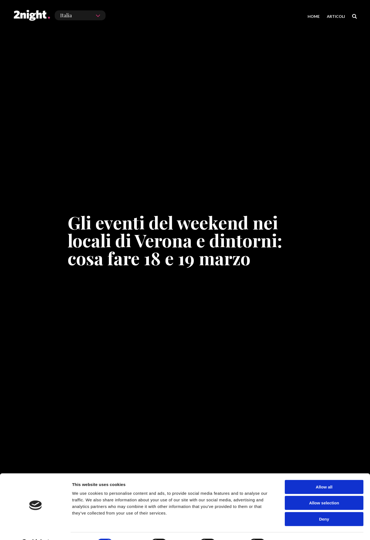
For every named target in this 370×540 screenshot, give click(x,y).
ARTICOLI (336, 16)
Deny (324, 505)
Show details (288, 529)
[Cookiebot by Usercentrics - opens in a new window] (36, 529)
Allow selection (324, 489)
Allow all (324, 473)
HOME (314, 16)
